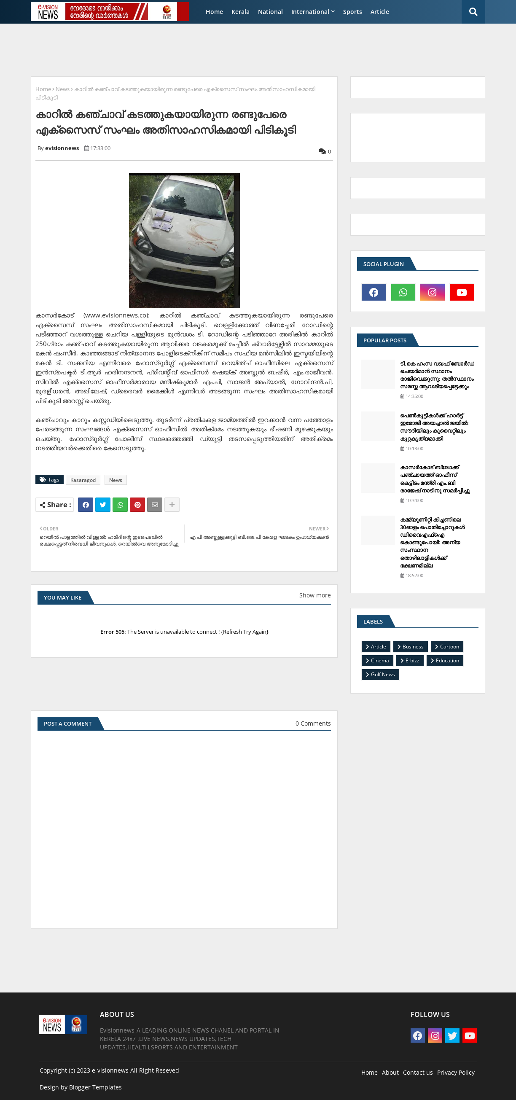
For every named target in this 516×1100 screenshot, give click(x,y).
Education (447, 660)
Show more (315, 595)
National (270, 12)
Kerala (240, 12)
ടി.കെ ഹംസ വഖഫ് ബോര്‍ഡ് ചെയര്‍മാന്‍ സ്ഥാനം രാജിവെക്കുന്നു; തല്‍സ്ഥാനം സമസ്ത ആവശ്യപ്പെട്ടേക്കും (437, 375)
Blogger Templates (95, 1087)
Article (380, 12)
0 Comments (313, 723)
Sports (352, 12)
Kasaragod (83, 480)
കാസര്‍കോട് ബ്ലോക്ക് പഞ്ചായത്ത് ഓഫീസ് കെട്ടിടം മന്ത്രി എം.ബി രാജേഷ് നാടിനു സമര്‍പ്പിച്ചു (435, 478)
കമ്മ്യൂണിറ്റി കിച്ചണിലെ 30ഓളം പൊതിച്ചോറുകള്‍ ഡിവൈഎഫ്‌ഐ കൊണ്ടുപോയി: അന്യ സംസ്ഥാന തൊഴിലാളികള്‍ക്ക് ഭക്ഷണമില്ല (432, 542)
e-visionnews (110, 1070)
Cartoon (449, 646)
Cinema (380, 660)
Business (413, 646)
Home (214, 12)
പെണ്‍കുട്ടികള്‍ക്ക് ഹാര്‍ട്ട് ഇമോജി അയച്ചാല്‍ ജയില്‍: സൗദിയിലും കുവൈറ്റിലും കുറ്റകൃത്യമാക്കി (434, 426)
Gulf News (383, 674)
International (310, 12)
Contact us (418, 1072)
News (63, 89)
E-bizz (412, 660)
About (390, 1072)
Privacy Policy (456, 1072)
